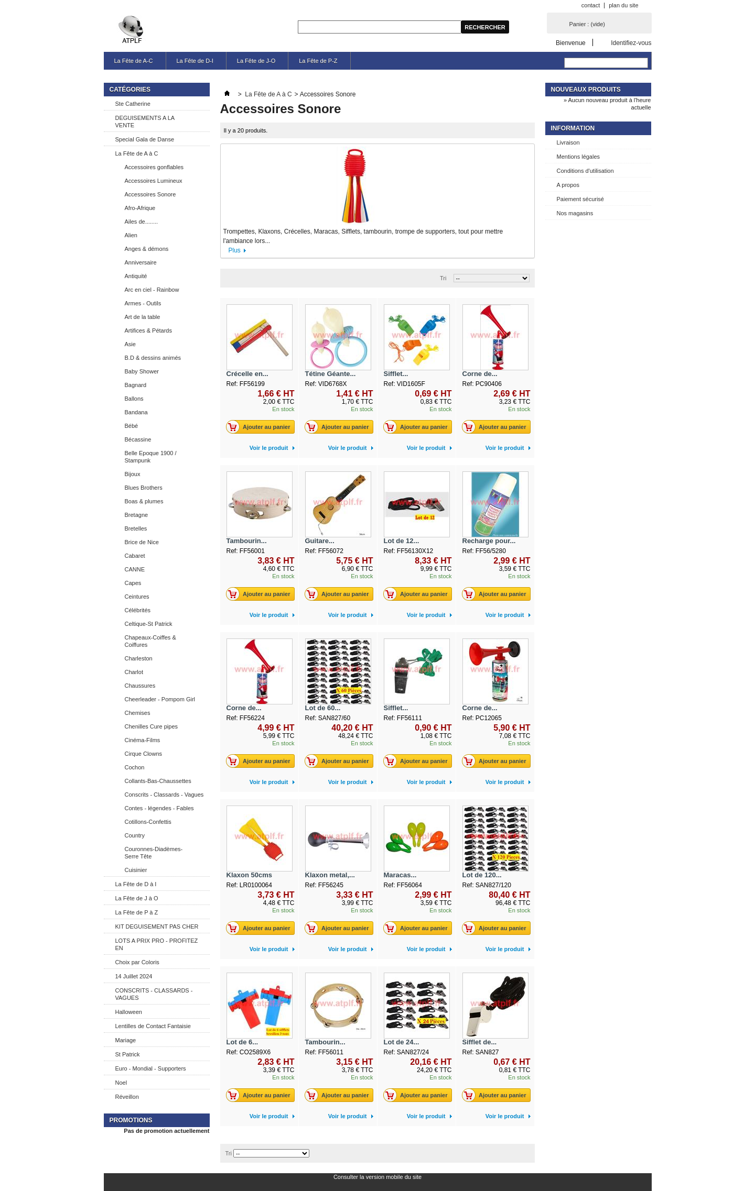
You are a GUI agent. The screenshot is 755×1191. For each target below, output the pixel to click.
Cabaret (135, 556)
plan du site (623, 5)
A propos (568, 185)
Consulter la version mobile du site (377, 1177)
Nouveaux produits (586, 89)
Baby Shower (142, 371)
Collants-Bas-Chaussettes (158, 781)
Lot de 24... (401, 1042)
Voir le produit (269, 448)
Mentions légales (578, 156)
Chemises (137, 713)
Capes (133, 583)
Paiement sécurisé (581, 199)
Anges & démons (147, 249)
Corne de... (480, 374)
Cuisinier (136, 870)
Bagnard (136, 385)
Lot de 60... (323, 708)
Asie (130, 344)
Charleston (139, 658)
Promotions (131, 1120)
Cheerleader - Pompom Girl (160, 699)
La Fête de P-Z (318, 61)
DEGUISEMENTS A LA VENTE (145, 121)
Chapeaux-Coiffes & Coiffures (150, 641)
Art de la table (142, 317)
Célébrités (138, 610)
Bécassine (138, 439)
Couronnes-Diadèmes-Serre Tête (154, 852)
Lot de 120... (482, 875)
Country (135, 835)
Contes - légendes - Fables (159, 808)
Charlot (134, 672)
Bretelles (136, 528)
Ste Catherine (132, 104)
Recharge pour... (489, 541)
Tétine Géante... (330, 374)
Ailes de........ (141, 221)
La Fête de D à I (136, 884)
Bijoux (133, 474)
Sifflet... (396, 374)
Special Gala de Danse (145, 139)
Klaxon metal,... (330, 875)
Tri (443, 278)
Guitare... (320, 541)
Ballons (134, 398)
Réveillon (127, 1097)
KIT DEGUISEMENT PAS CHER (157, 926)
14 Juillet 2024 (134, 976)
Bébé (131, 426)
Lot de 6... (242, 1042)
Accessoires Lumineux (153, 181)
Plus (235, 250)
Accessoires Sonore (150, 194)
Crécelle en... (247, 374)
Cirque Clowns (144, 754)
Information (573, 128)
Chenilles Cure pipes (151, 726)
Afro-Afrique (140, 208)
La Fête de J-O (256, 61)
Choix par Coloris (137, 962)
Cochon (135, 767)
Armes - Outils (143, 303)
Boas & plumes (144, 501)
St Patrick (127, 1054)
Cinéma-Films (142, 740)
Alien (131, 235)
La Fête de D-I (195, 61)
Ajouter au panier (261, 427)
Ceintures (137, 596)
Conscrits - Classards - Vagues (164, 794)
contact (590, 5)
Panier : (587, 24)
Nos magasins (575, 213)
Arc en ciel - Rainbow (152, 289)
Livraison (568, 142)
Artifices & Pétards (148, 330)
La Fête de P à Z (136, 912)
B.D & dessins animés (153, 358)
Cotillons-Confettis (148, 822)
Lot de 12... (401, 541)
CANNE (135, 569)
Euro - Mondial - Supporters (150, 1068)
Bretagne (136, 515)
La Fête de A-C (133, 61)
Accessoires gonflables (154, 167)
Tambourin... (246, 541)
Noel (121, 1082)
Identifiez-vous (631, 42)
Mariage (125, 1040)
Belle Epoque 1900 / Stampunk (151, 457)
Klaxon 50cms (249, 875)
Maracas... (400, 875)
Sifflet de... (479, 1042)
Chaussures (140, 685)
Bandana (136, 412)
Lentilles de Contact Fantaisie (153, 1026)
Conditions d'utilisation (585, 171)
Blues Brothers (144, 487)
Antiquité (136, 276)
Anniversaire (141, 262)
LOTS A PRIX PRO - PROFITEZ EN (156, 944)
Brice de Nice (142, 542)
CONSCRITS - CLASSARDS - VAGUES (154, 994)
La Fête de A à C (136, 153)
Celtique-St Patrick (148, 624)
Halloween (128, 1012)
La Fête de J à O (136, 898)
